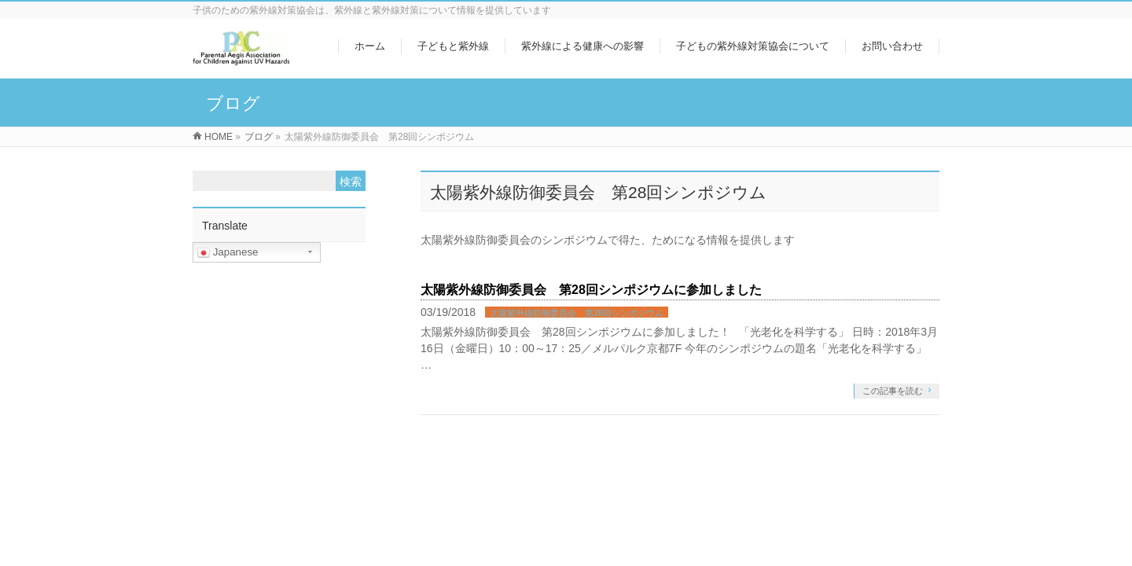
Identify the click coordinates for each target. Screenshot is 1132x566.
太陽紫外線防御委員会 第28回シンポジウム (576, 313)
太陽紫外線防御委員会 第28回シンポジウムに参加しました (591, 289)
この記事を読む (892, 390)
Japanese (228, 252)
